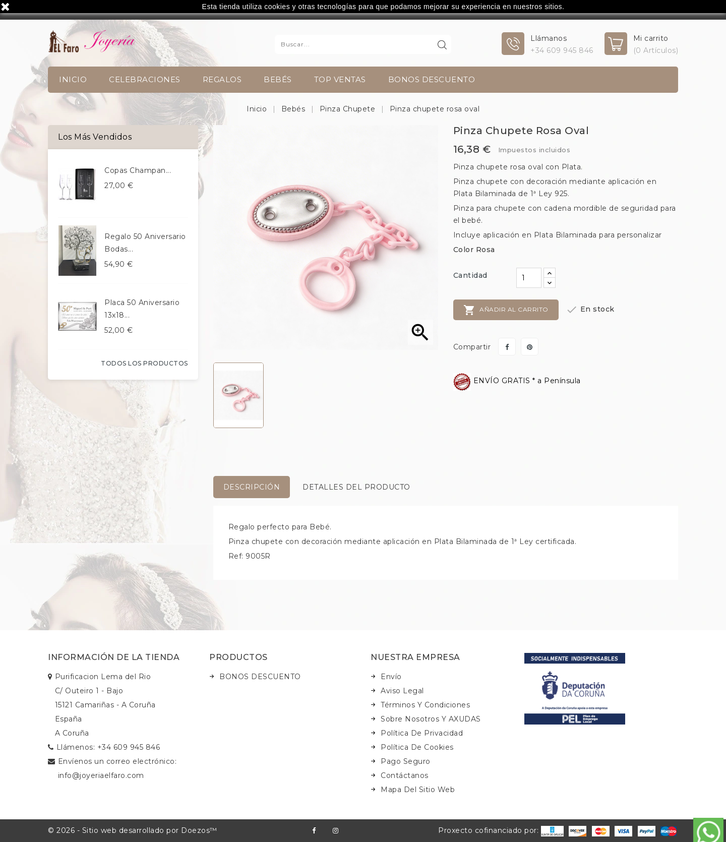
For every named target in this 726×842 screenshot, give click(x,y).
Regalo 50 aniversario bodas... (145, 243)
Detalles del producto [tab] (356, 487)
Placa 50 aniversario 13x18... (141, 309)
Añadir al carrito (506, 310)
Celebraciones (144, 79)
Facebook (314, 830)
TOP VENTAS (340, 79)
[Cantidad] (528, 278)
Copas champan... (137, 170)
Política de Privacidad (422, 733)
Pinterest (529, 346)
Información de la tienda (113, 657)
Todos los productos (144, 363)
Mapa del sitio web (418, 789)
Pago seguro (406, 761)
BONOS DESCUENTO (431, 79)
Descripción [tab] (251, 487)
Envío (391, 676)
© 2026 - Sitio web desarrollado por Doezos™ (132, 830)
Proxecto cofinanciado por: (501, 830)
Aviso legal (402, 690)
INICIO (73, 79)
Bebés (278, 79)
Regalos (222, 79)
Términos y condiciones (425, 704)
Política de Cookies (417, 747)
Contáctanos (405, 775)
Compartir (507, 346)
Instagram (335, 830)
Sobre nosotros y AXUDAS (431, 719)
